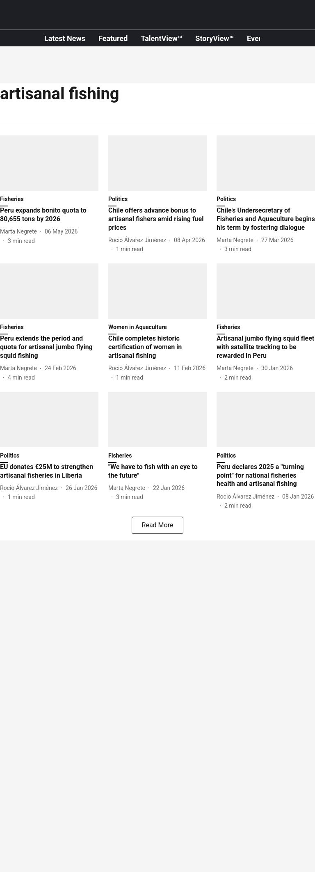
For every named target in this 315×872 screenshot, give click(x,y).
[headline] (49, 215)
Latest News (64, 38)
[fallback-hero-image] (49, 163)
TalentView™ (161, 38)
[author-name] (20, 231)
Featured (113, 38)
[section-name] (157, 328)
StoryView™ (214, 38)
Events (258, 38)
